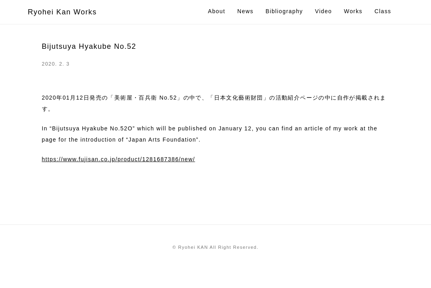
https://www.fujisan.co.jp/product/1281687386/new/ (118, 159)
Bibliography (284, 11)
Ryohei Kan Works (62, 12)
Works (353, 11)
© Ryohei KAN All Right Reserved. (215, 247)
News (245, 11)
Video (323, 11)
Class (382, 11)
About (216, 11)
